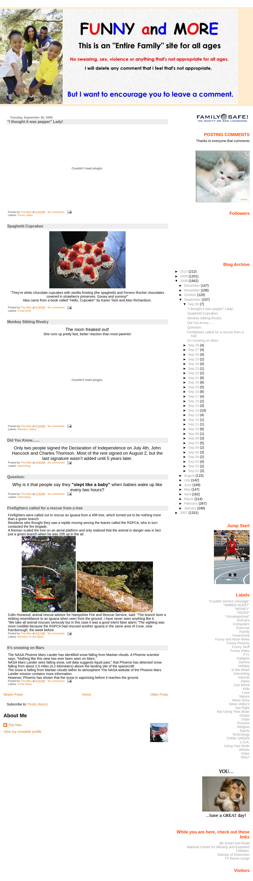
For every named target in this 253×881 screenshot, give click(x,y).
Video (32, 429)
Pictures (243, 723)
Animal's (22, 429)
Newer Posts (13, 694)
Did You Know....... (23, 440)
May (188, 489)
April (188, 494)
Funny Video (25, 215)
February (191, 503)
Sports (245, 731)
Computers (241, 624)
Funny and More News (232, 639)
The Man (15, 725)
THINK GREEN (237, 738)
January (190, 508)
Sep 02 (194, 466)
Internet (244, 677)
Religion (243, 727)
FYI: (246, 654)
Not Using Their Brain (233, 712)
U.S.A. (245, 742)
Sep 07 (194, 443)
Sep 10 (194, 429)
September (193, 299)
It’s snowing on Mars (25, 648)
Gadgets (243, 658)
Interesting (24, 465)
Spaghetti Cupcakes (25, 226)
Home (86, 694)
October (190, 295)
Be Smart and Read (234, 843)
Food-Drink (24, 310)
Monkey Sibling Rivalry (27, 322)
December (192, 285)
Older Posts (159, 694)
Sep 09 (194, 434)
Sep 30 (194, 304)
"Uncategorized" (237, 616)
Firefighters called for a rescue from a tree (45, 508)
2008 (184, 281)
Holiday (244, 666)
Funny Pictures (238, 643)
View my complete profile (22, 731)
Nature (244, 696)
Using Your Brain (237, 746)
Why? (245, 757)
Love (245, 692)
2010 (184, 271)
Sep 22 (194, 373)
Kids (246, 689)
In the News (36, 636)
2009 (184, 276)
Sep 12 (194, 420)
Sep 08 (194, 438)
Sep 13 (194, 415)
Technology (241, 734)
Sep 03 (194, 461)
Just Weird (241, 685)
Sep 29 (194, 345)
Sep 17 (194, 396)
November (192, 290)
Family (244, 632)
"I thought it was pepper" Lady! (35, 122)
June (188, 485)
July (187, 480)
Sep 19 (194, 387)
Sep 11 (194, 424)
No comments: (57, 212)
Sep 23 (194, 368)
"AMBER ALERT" (236, 605)
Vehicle (243, 750)
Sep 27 (194, 350)
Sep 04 (194, 457)
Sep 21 (194, 378)
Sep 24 (194, 364)
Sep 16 (194, 401)
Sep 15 (194, 406)
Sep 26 (194, 354)
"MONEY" (242, 609)
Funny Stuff (240, 647)
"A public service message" (228, 601)
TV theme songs (237, 858)
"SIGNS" (243, 613)
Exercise (243, 628)
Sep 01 (194, 471)
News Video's (239, 704)
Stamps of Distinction (234, 854)
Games (243, 662)
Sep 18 (194, 392)
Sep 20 (194, 382)
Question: (16, 477)
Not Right (242, 708)
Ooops (244, 715)
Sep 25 (194, 359)
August (190, 475)
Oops (245, 719)
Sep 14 (194, 410)
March (189, 499)
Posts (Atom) (37, 704)
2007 (184, 513)
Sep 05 (194, 452)
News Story (240, 700)
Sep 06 (194, 447)
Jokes (245, 681)
